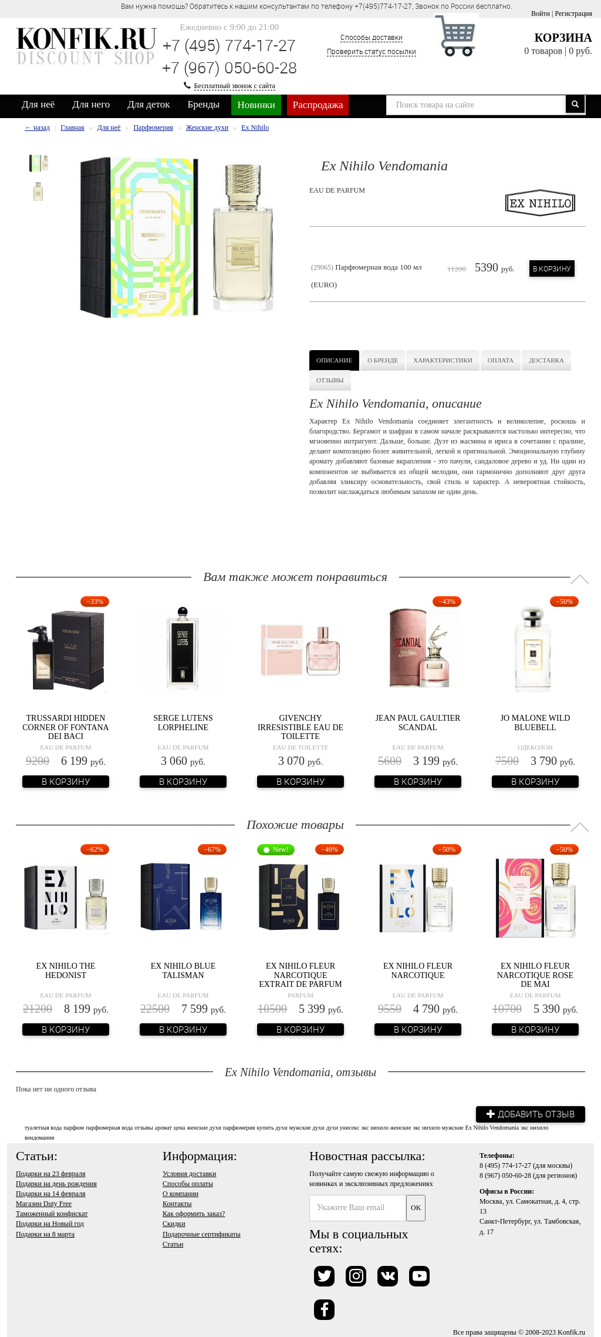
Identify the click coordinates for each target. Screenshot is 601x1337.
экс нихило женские (386, 1127)
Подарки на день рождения (56, 1183)
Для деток (148, 104)
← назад (37, 127)
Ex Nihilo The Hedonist (66, 970)
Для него (91, 104)
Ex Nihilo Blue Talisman (183, 970)
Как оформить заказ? (194, 1214)
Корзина (563, 37)
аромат (163, 1127)
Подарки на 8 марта (45, 1233)
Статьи (173, 1243)
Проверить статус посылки (371, 51)
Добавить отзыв (529, 1114)
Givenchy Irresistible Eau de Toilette (300, 727)
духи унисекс (343, 1127)
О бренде (382, 360)
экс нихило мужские (438, 1127)
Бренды (204, 104)
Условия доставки (189, 1173)
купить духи (271, 1127)
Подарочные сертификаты (202, 1233)
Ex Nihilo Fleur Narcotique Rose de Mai (535, 975)
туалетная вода (43, 1127)
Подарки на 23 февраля (50, 1173)
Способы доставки (371, 37)
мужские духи (307, 1127)
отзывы (143, 1127)
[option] (38, 163)
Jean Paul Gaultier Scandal (418, 722)
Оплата (501, 360)
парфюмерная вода (109, 1127)
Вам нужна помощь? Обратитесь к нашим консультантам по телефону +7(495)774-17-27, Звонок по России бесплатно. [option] (316, 6)
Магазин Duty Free (44, 1203)
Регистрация (573, 13)
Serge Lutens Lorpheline (183, 722)
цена (179, 1127)
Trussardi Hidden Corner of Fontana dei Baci (65, 727)
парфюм (73, 1127)
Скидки (174, 1224)
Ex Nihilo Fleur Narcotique (418, 970)
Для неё (38, 104)
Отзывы (330, 380)
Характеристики (442, 360)
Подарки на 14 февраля (50, 1193)
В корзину (552, 268)
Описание (334, 360)
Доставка (546, 360)
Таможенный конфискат (52, 1214)
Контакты (177, 1203)
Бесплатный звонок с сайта (234, 86)
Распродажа (318, 104)
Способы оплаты (188, 1183)
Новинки (256, 104)
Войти (540, 13)
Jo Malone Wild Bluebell (535, 722)
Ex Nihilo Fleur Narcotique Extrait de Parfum (300, 975)
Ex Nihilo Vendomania (492, 1127)
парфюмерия (239, 1127)
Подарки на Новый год (50, 1224)
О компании (180, 1193)
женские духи (204, 1127)
